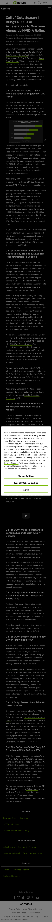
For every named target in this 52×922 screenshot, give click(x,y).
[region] (26, 461)
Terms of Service (11, 463)
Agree (26, 490)
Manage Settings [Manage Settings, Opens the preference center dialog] (26, 476)
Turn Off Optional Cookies (26, 483)
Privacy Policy (32, 457)
